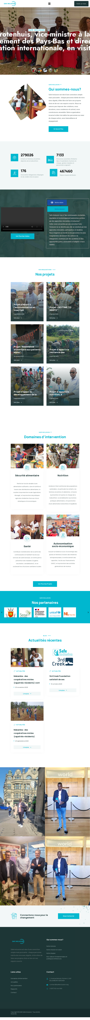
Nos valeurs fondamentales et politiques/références (56, 963)
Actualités (14, 987)
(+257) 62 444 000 (56, 994)
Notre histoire (51, 952)
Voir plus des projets (45, 584)
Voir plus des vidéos (22, 236)
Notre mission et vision (54, 955)
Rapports (14, 994)
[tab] (57, 202)
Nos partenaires (16, 991)
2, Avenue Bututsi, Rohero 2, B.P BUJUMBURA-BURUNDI (60, 985)
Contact (14, 998)
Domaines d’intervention (19, 984)
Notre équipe (50, 959)
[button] (49, 4)
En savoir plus (58, 129)
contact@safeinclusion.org (59, 990)
